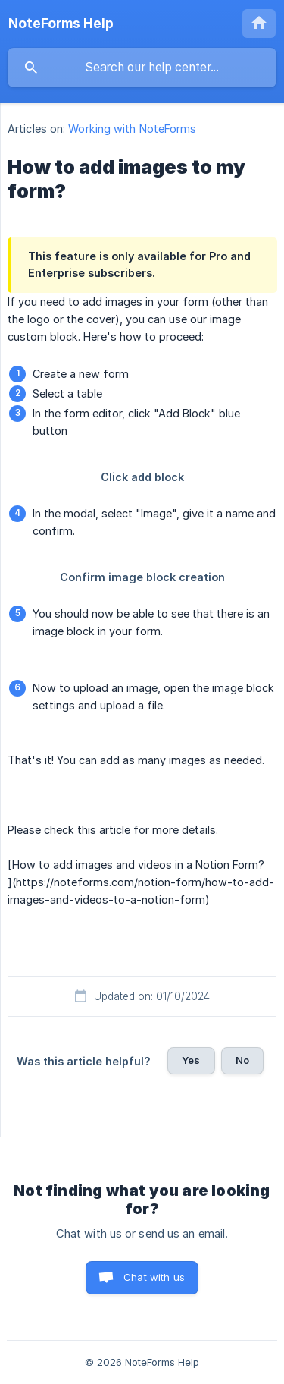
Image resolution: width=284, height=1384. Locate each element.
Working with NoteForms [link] (132, 128)
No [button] (242, 1060)
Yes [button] (191, 1060)
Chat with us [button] (154, 1277)
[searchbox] (142, 67)
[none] (61, 23)
